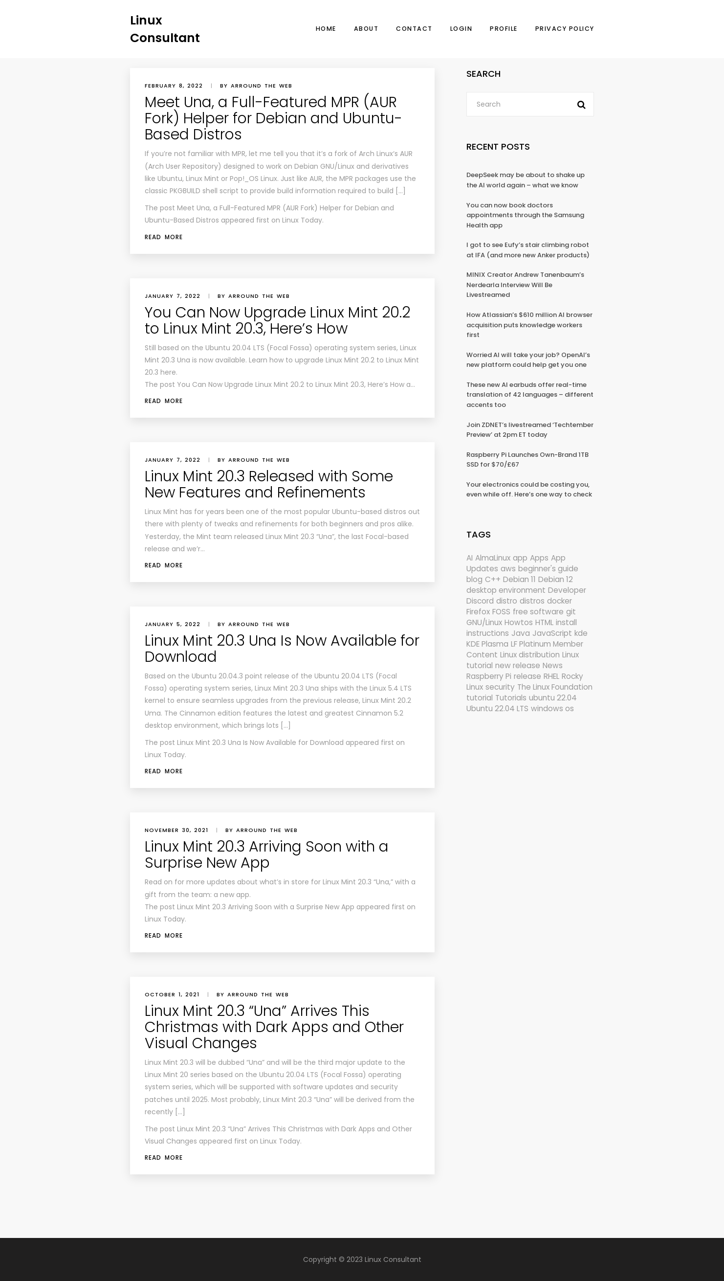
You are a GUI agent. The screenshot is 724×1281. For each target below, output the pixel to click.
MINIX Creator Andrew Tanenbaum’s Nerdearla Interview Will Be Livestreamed (525, 284)
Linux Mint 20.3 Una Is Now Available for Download (282, 648)
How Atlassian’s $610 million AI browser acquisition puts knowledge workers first (529, 324)
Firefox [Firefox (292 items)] (478, 612)
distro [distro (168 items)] (506, 601)
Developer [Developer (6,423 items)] (567, 590)
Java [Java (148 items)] (520, 633)
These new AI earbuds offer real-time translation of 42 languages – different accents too (529, 394)
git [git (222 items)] (571, 612)
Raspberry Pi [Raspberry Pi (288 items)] (488, 676)
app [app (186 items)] (520, 558)
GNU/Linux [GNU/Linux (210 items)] (484, 622)
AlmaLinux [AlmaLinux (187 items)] (492, 558)
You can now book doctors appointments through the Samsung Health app (525, 215)
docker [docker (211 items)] (559, 601)
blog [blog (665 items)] (474, 579)
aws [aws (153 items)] (508, 568)
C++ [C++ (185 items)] (493, 579)
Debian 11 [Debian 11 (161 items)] (519, 579)
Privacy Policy (564, 28)
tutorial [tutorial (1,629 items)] (479, 698)
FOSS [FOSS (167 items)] (501, 612)
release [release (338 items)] (527, 676)
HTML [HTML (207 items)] (544, 622)
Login (461, 28)
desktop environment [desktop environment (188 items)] (506, 590)
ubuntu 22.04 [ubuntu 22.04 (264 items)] (553, 698)
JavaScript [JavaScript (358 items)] (552, 633)
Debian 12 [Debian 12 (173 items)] (555, 579)
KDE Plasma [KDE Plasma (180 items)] (487, 644)
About (366, 28)
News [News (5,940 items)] (553, 665)
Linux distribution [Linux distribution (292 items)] (530, 655)
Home (326, 28)
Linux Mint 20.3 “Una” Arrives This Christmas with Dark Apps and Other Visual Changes (274, 1027)
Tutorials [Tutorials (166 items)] (511, 698)
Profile (504, 28)
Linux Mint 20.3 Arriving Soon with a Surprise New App (267, 854)
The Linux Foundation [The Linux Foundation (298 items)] (554, 687)
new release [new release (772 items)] (517, 665)
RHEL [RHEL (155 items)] (551, 676)
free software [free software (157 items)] (538, 612)
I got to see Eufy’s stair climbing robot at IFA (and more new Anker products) (528, 250)
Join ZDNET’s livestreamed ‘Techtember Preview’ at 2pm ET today (529, 430)
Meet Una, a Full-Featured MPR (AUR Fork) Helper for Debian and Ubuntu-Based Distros (273, 118)
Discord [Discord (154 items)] (480, 601)
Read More (164, 237)
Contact (414, 28)
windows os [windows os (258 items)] (552, 708)
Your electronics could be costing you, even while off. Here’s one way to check (529, 489)
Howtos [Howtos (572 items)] (519, 622)
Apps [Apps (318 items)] (539, 558)
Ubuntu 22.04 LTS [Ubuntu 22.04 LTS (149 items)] (497, 708)
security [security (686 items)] (500, 687)
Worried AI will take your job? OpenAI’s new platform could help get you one (528, 360)
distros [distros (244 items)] (532, 601)
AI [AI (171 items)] (469, 558)
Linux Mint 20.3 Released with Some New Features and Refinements (269, 484)
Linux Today (302, 220)
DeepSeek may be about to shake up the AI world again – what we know (525, 180)
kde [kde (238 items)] (581, 633)
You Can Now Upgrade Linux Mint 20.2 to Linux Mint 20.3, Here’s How (277, 320)
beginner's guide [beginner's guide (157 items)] (548, 568)
